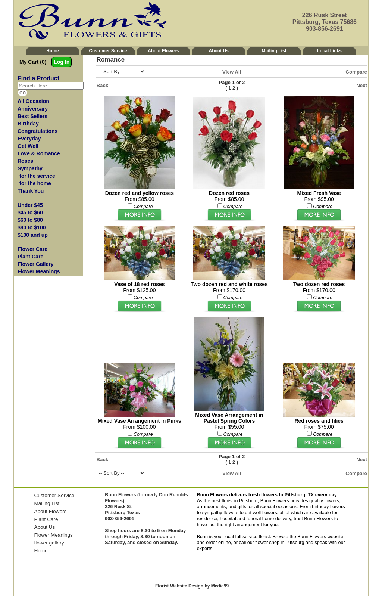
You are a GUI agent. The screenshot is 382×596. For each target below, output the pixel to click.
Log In (61, 62)
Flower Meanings (53, 535)
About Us (219, 50)
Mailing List (274, 50)
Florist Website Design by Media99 (192, 586)
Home (52, 50)
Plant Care (46, 519)
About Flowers (163, 50)
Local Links (329, 50)
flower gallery (49, 543)
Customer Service (108, 50)
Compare (356, 72)
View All (231, 72)
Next (361, 85)
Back (103, 85)
